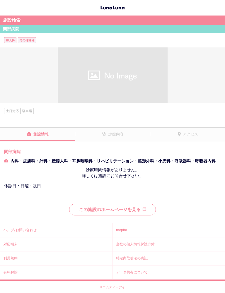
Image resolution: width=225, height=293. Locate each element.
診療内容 (116, 134)
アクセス (190, 134)
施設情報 (41, 134)
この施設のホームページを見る (112, 209)
